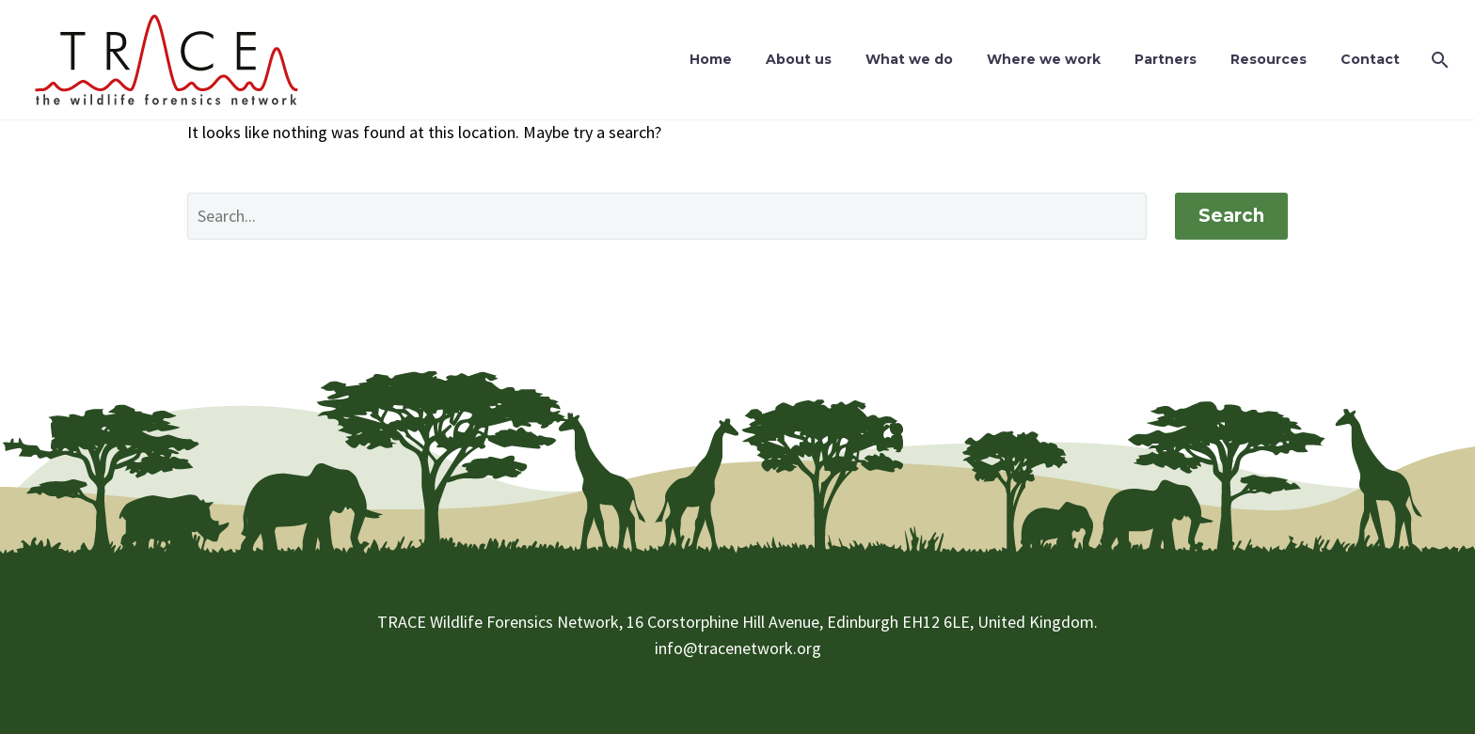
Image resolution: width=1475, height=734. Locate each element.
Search (1231, 215)
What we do (909, 59)
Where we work (1044, 59)
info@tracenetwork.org (738, 648)
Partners (1165, 59)
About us (799, 59)
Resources (1268, 59)
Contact (1370, 59)
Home (711, 59)
